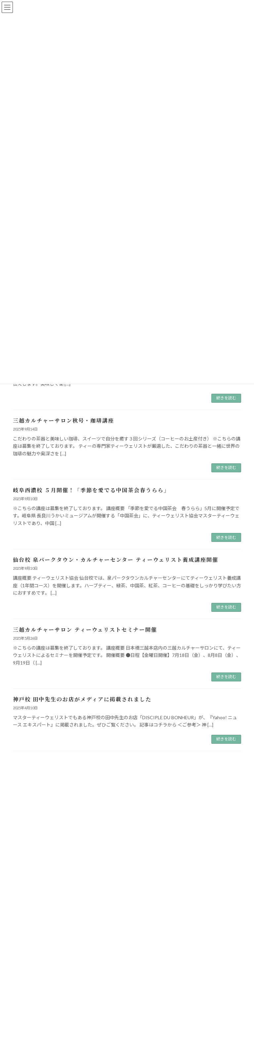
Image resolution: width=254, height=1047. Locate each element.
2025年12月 (28, 900)
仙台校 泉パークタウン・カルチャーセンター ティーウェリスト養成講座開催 (115, 559)
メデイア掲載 (29, 843)
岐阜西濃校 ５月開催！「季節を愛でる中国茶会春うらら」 (91, 490)
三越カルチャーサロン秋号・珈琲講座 (63, 420)
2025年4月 (26, 936)
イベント (25, 831)
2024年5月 (26, 960)
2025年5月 (26, 924)
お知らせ (25, 819)
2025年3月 (26, 948)
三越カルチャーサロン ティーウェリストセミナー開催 (85, 629)
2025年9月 (26, 912)
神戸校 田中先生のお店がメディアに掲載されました (82, 699)
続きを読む (226, 397)
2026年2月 (26, 888)
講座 (21, 855)
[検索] (203, 787)
